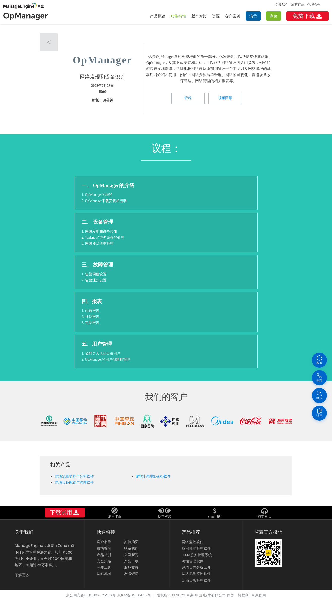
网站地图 (104, 573)
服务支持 (131, 567)
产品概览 (158, 16)
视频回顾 (225, 98)
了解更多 (22, 575)
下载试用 (65, 512)
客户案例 (232, 16)
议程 (188, 98)
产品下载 (131, 561)
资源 (216, 16)
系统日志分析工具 (196, 567)
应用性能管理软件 (196, 548)
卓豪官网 (258, 595)
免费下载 (307, 16)
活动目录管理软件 (196, 580)
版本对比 (199, 16)
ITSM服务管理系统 (197, 554)
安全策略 (104, 561)
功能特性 (178, 16)
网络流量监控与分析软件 (74, 476)
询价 (274, 16)
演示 (253, 16)
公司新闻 (131, 554)
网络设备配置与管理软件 (74, 482)
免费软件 (282, 4)
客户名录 (104, 541)
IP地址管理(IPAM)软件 (153, 476)
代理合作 (314, 4)
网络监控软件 (193, 541)
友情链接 (131, 573)
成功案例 (104, 548)
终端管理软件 (193, 561)
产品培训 (104, 554)
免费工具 (104, 567)
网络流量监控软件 (196, 573)
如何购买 (131, 541)
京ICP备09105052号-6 (136, 595)
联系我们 (131, 548)
